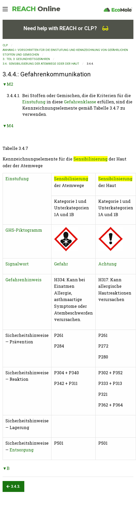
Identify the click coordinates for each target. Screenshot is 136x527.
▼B (6, 468)
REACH (36, 9)
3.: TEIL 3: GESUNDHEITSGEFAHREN (26, 59)
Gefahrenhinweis (23, 279)
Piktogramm (29, 230)
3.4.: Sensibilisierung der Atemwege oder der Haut (41, 63)
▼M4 (8, 125)
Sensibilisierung (90, 159)
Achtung (107, 263)
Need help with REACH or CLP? (66, 28)
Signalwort (17, 263)
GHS (9, 230)
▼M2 (8, 84)
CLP (5, 45)
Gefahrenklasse (80, 101)
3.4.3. (13, 486)
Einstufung (34, 101)
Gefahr (61, 263)
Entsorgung (22, 449)
